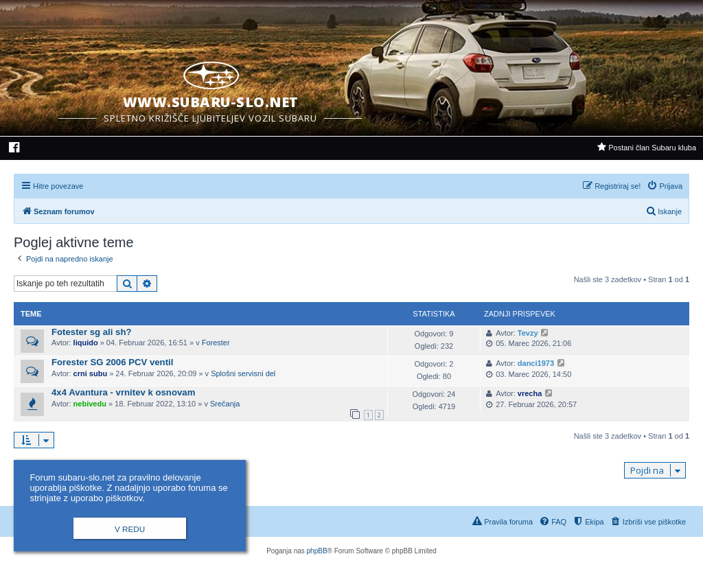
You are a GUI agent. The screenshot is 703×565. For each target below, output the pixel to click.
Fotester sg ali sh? (91, 332)
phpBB (317, 551)
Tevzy (528, 333)
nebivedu (89, 404)
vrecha (530, 393)
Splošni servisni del (243, 373)
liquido (85, 342)
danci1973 (536, 363)
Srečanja (225, 404)
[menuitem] (15, 149)
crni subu (90, 373)
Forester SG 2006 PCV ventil (112, 362)
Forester (216, 342)
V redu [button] (130, 528)
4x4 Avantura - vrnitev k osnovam (123, 392)
